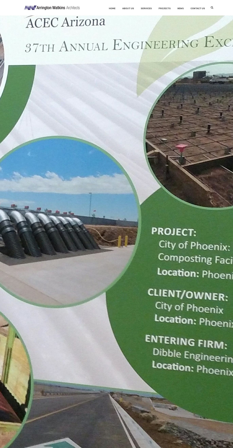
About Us (128, 8)
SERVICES (146, 8)
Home (112, 8)
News (180, 8)
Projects (165, 8)
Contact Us (198, 8)
